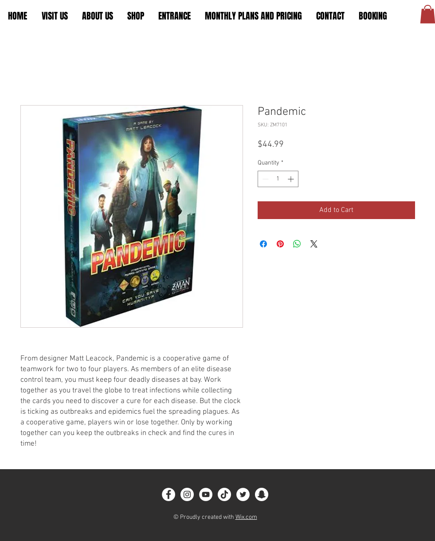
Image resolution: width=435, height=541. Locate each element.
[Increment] (291, 179)
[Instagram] (187, 494)
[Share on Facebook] (263, 244)
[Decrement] (264, 179)
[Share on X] (314, 244)
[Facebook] (168, 494)
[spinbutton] (278, 179)
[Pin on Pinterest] (280, 244)
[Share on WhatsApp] (297, 244)
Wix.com (246, 517)
